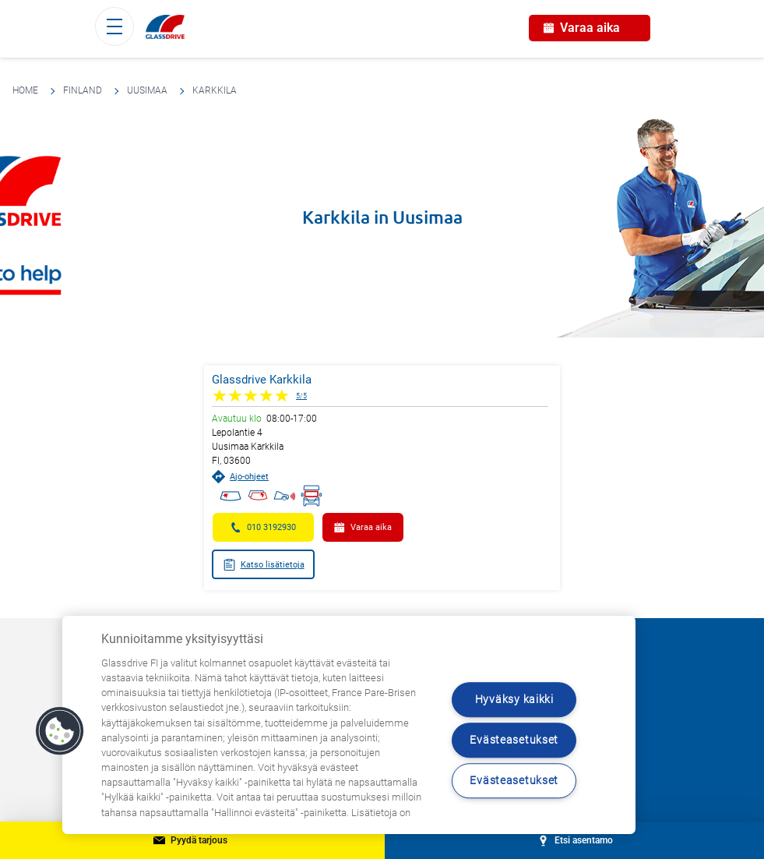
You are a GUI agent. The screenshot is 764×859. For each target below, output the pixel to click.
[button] (60, 731)
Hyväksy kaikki (514, 699)
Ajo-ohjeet (240, 476)
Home (25, 90)
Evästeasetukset (514, 740)
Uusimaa (147, 90)
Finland (82, 90)
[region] (348, 725)
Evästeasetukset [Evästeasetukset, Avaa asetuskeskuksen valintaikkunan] (514, 780)
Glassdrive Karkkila (262, 380)
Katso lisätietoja (264, 564)
